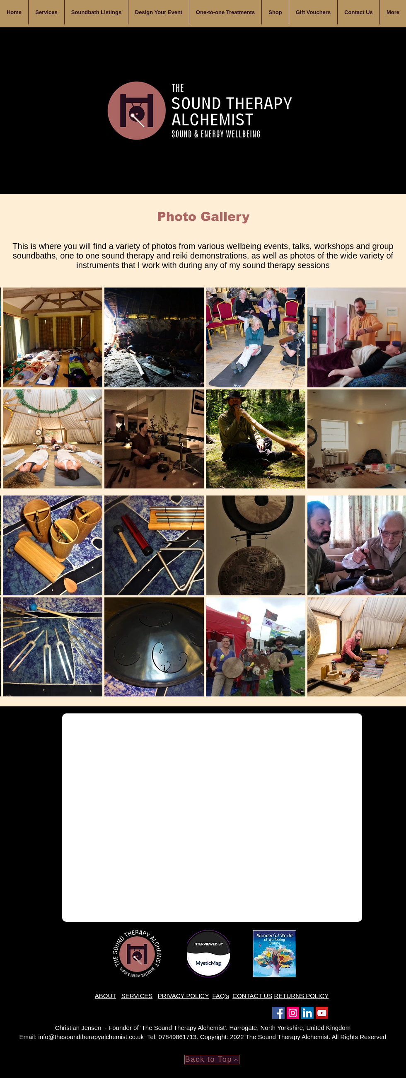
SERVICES (137, 995)
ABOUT (105, 995)
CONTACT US (252, 995)
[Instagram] (293, 1013)
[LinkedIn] (307, 1013)
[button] (158, 12)
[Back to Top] (211, 1059)
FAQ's (221, 995)
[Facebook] (278, 1013)
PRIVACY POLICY (183, 995)
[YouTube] (322, 1013)
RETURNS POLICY (301, 995)
